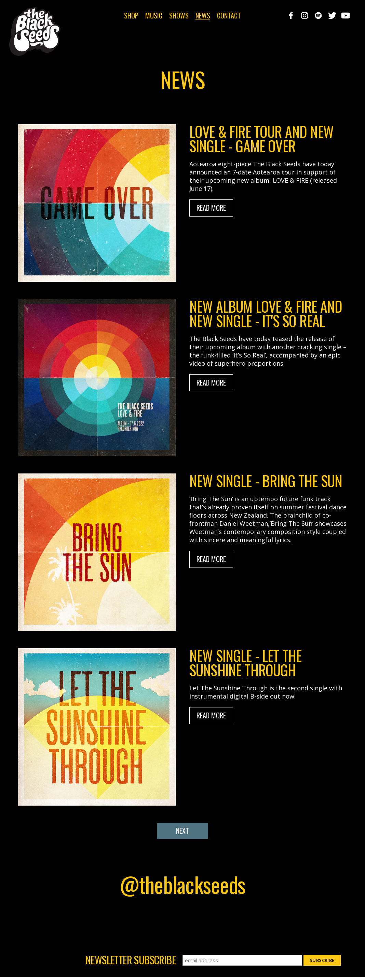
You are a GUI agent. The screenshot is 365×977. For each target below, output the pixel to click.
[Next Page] (182, 831)
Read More (211, 208)
